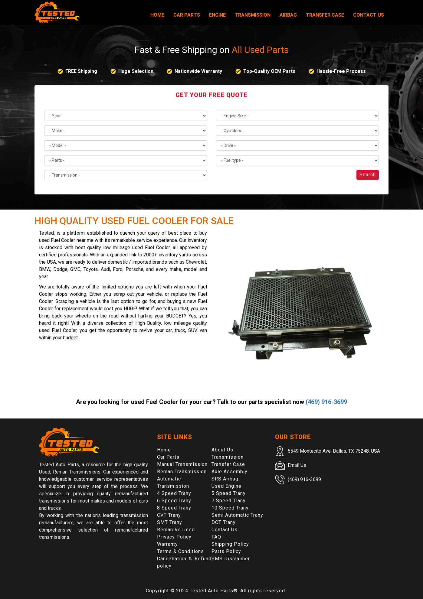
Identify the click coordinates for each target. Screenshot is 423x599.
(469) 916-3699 (326, 401)
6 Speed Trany (174, 500)
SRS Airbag (225, 479)
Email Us (297, 465)
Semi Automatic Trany (237, 515)
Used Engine (226, 486)
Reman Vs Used (176, 529)
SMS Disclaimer (231, 559)
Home (157, 15)
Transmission (253, 15)
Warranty (167, 544)
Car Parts (186, 15)
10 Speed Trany (230, 508)
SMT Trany (169, 522)
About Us (222, 450)
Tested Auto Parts (211, 591)
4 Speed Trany (174, 493)
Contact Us (368, 15)
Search (367, 174)
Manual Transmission (182, 464)
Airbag (288, 15)
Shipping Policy (230, 544)
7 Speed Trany (229, 500)
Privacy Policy (174, 537)
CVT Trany (169, 515)
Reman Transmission (182, 471)
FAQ (216, 537)
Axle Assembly (230, 471)
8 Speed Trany (174, 508)
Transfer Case (325, 15)
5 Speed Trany (229, 493)
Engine (217, 15)
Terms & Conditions (180, 551)
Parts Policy (226, 551)
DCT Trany (224, 522)
